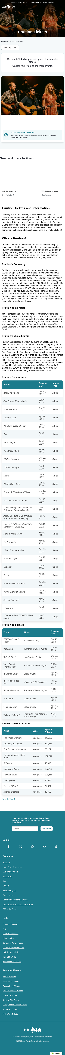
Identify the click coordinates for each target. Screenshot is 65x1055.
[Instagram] (33, 847)
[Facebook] (9, 847)
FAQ (4, 929)
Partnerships (8, 895)
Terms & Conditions (10, 934)
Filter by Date (10, 48)
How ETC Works (9, 957)
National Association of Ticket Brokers (18, 904)
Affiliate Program (9, 890)
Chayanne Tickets (10, 995)
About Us (6, 862)
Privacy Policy (8, 938)
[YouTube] (44, 847)
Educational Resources (12, 962)
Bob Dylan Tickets (10, 1009)
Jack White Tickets (10, 1014)
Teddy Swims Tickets (11, 981)
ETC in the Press (9, 909)
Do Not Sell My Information (13, 948)
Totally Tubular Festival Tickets (15, 1005)
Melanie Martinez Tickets (13, 991)
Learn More (23, 137)
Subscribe (46, 829)
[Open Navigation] (61, 7)
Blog (4, 881)
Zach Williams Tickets (11, 986)
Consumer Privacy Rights (13, 943)
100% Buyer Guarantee (12, 867)
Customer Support (10, 924)
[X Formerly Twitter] (21, 847)
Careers (6, 886)
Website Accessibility (11, 952)
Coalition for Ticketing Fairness (15, 900)
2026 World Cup (9, 977)
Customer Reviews (10, 872)
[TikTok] (56, 847)
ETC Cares (7, 876)
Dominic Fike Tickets (11, 1000)
